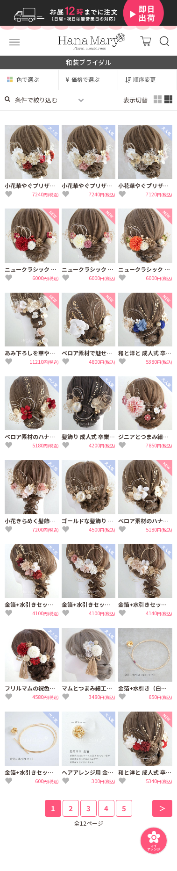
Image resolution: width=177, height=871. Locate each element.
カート (145, 41)
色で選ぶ (27, 79)
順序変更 (144, 79)
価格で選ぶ (85, 79)
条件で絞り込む (31, 99)
